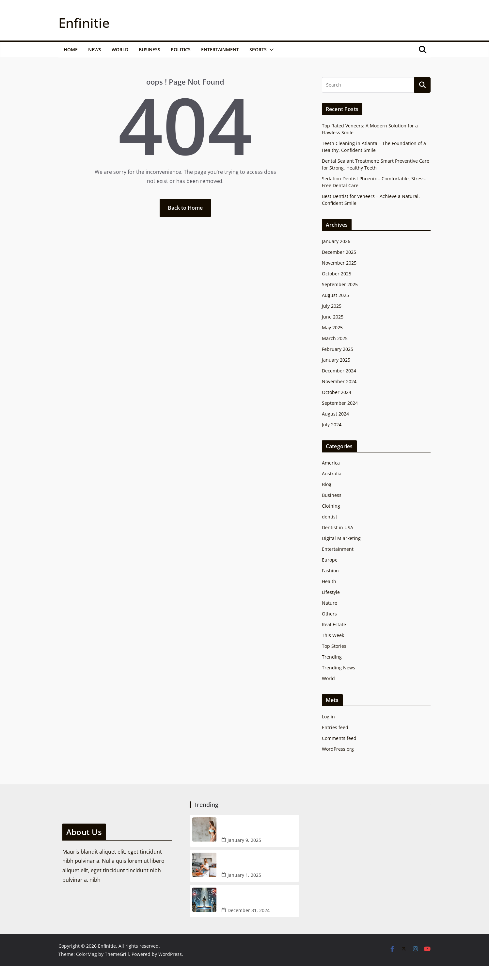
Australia (331, 473)
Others (329, 614)
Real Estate (334, 624)
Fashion (330, 570)
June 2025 (332, 317)
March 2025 (335, 338)
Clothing (331, 506)
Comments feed (339, 738)
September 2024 (340, 403)
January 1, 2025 (244, 875)
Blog (326, 484)
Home (71, 49)
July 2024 (331, 424)
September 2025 (340, 284)
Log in (328, 716)
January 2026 (336, 241)
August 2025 (335, 295)
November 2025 (339, 263)
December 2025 (339, 252)
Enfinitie (84, 23)
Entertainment (220, 49)
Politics (181, 49)
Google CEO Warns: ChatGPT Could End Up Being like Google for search (256, 897)
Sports (258, 49)
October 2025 (336, 273)
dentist (329, 517)
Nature (329, 603)
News (94, 49)
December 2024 (339, 371)
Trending (332, 657)
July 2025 (331, 306)
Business (149, 49)
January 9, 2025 (244, 840)
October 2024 (336, 392)
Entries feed (335, 727)
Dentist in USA (337, 527)
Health (329, 581)
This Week (333, 635)
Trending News (338, 667)
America (331, 463)
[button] (270, 49)
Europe (330, 560)
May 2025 (332, 327)
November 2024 (339, 381)
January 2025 (336, 360)
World (120, 49)
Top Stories (334, 646)
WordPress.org (338, 749)
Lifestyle (331, 592)
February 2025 (337, 349)
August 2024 (335, 414)
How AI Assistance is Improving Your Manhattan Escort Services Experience (255, 862)
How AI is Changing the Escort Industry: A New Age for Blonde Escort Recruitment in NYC (258, 827)
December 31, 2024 (249, 910)
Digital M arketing (341, 538)
